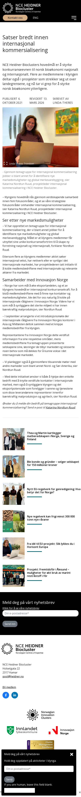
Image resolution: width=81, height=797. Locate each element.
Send (9, 779)
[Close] (71, 753)
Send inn (10, 624)
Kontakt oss (15, 18)
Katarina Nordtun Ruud (60, 407)
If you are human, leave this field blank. (28, 784)
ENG (35, 18)
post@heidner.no (13, 676)
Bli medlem (9, 687)
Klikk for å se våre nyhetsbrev (20, 608)
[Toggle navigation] (73, 17)
